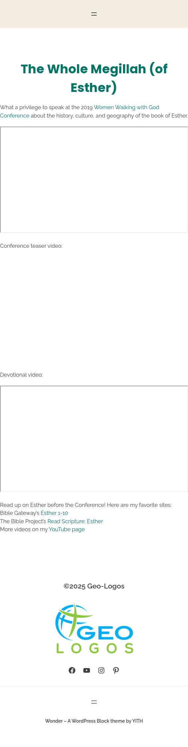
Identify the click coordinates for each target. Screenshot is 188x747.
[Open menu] (94, 14)
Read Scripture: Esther (75, 521)
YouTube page (67, 529)
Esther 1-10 (54, 513)
